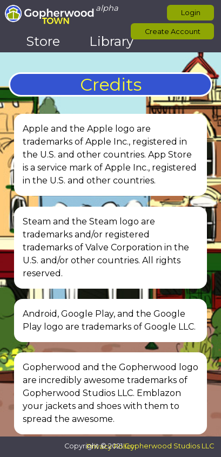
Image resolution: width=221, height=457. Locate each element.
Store (43, 41)
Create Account (172, 32)
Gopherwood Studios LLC (169, 446)
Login (190, 13)
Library (111, 41)
